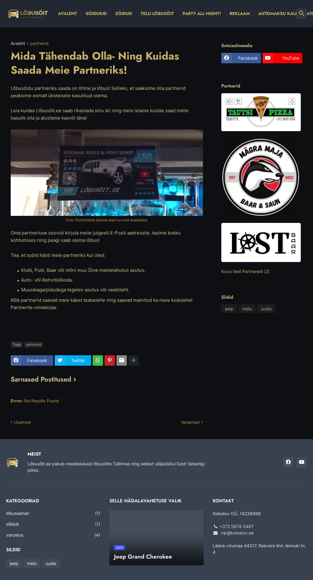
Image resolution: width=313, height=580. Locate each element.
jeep (229, 308)
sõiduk (53, 524)
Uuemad (22, 422)
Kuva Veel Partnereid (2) (245, 271)
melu (247, 308)
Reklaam (240, 13)
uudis (266, 308)
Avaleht (67, 13)
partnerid (39, 43)
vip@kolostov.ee (237, 532)
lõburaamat (53, 513)
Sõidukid (96, 13)
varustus (53, 535)
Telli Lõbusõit (157, 13)
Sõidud (123, 13)
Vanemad (190, 422)
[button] (301, 14)
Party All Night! (201, 13)
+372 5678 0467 (236, 526)
